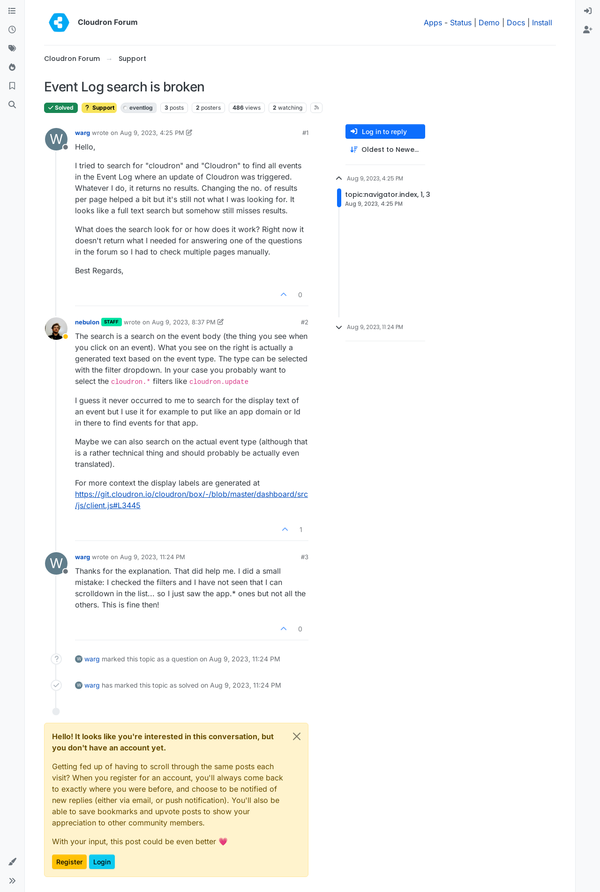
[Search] (12, 104)
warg (82, 132)
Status (461, 22)
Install (542, 22)
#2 (304, 322)
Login (102, 862)
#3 (304, 557)
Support (99, 107)
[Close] (296, 736)
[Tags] (12, 48)
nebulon (87, 322)
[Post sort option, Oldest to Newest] (385, 149)
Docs (516, 22)
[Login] (587, 11)
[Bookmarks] (12, 86)
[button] (12, 862)
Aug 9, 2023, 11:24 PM (152, 557)
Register (69, 862)
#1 (305, 132)
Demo (489, 22)
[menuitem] (587, 11)
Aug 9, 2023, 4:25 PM (152, 132)
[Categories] (12, 11)
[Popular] (12, 67)
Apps (433, 22)
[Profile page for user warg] (56, 139)
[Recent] (12, 29)
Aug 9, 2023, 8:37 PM (184, 322)
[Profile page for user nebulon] (56, 328)
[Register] (587, 29)
